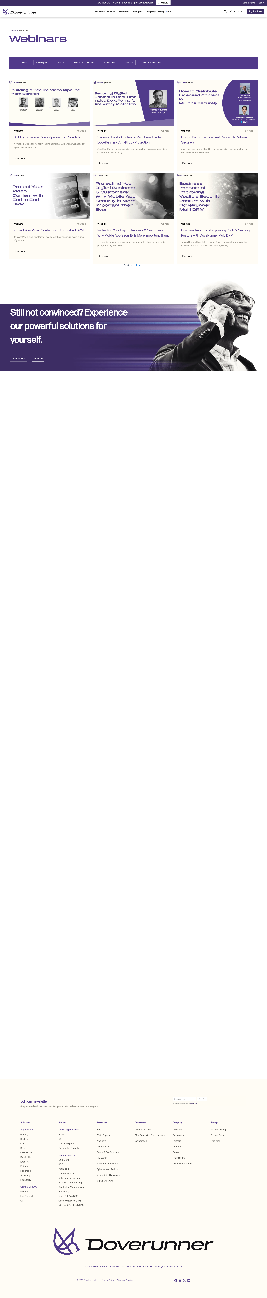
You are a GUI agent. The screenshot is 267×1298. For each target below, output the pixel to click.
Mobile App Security (68, 1129)
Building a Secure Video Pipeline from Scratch (47, 137)
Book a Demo (249, 3)
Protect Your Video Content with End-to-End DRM (49, 230)
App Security (26, 1129)
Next (141, 265)
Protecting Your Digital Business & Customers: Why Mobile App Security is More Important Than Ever (132, 235)
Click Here (163, 2)
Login (261, 3)
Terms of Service (125, 1280)
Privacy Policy (108, 1280)
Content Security (28, 1187)
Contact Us (236, 11)
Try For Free (255, 11)
